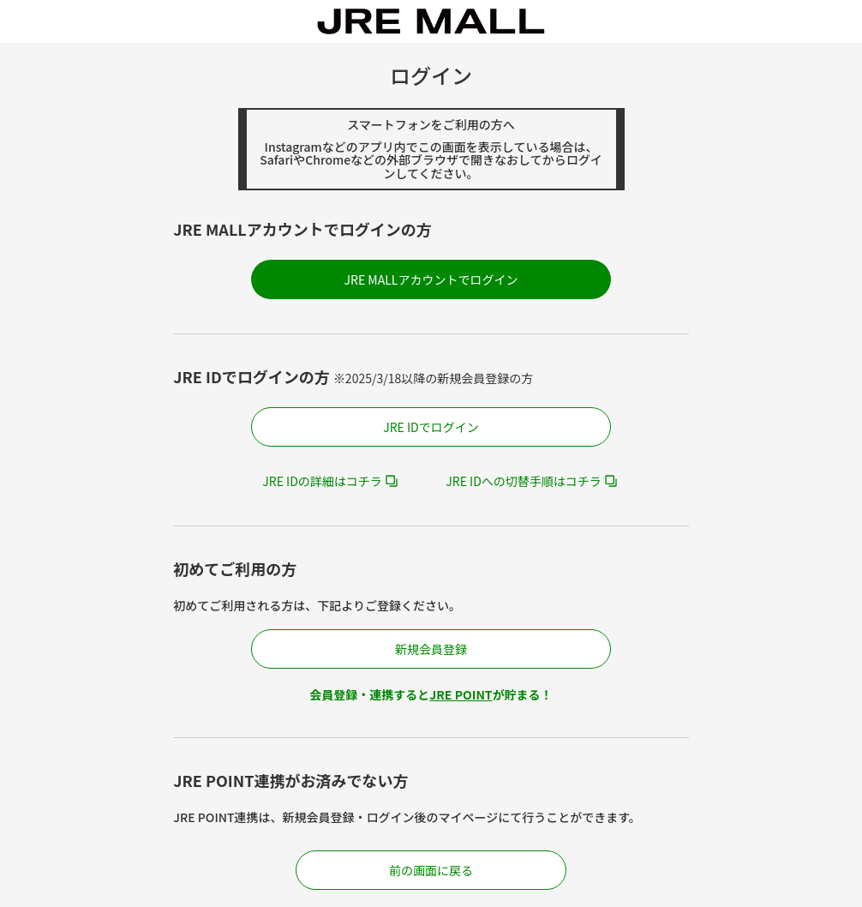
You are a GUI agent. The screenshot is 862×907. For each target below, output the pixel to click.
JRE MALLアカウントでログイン (431, 279)
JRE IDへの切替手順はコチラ (524, 481)
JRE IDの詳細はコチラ (322, 481)
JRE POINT (460, 694)
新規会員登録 (431, 649)
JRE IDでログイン (431, 426)
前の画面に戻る (431, 870)
